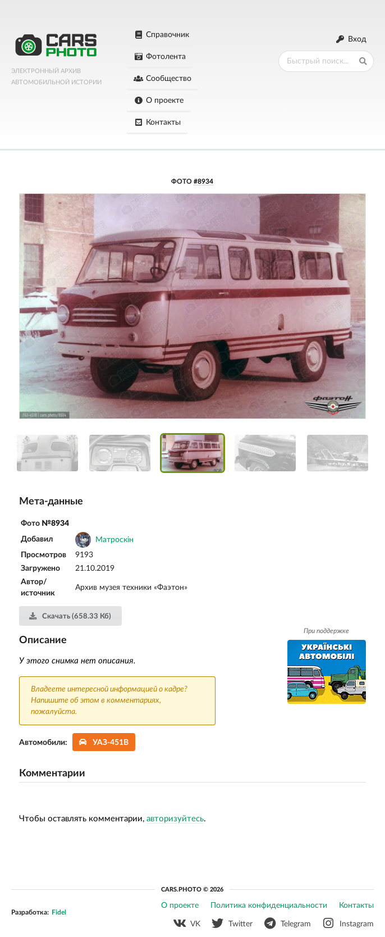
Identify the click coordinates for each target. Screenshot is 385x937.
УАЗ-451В (104, 742)
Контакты (157, 122)
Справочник (161, 35)
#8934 (203, 181)
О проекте (159, 100)
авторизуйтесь (175, 819)
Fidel (59, 912)
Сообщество (162, 79)
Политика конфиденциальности (268, 905)
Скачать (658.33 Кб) (70, 616)
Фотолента (160, 57)
